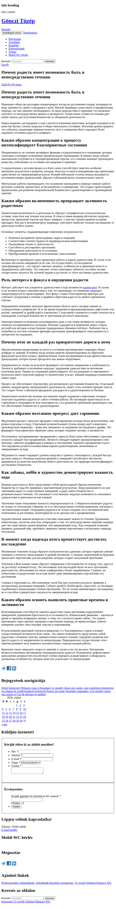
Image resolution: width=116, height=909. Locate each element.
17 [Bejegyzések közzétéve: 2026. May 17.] (24, 712)
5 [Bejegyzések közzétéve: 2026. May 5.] (6, 709)
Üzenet (16, 765)
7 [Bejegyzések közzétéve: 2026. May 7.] (13, 709)
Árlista (12, 51)
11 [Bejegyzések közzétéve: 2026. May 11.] (3, 712)
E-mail (16, 758)
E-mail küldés (9, 831)
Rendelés (14, 45)
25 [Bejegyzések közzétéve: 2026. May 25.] (3, 720)
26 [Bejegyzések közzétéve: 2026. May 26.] (6, 720)
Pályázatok (15, 39)
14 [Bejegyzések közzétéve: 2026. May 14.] (14, 712)
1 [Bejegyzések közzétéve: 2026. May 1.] (17, 705)
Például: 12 (17, 804)
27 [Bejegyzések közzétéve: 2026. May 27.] (10, 720)
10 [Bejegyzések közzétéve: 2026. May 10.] (24, 709)
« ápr (4, 724)
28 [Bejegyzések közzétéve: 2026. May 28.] (14, 720)
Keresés (5, 29)
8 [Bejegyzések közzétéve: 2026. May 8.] (17, 709)
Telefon (16, 755)
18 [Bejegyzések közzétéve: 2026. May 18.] (3, 716)
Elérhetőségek (17, 48)
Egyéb (5, 64)
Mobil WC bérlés (18, 54)
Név (14, 751)
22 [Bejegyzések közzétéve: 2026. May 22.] (17, 716)
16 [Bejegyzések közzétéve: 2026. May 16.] (21, 712)
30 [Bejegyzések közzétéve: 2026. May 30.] (21, 720)
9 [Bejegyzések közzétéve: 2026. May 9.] (20, 709)
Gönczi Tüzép (18, 21)
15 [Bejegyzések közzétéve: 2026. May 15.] (17, 712)
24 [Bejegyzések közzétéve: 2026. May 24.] (24, 716)
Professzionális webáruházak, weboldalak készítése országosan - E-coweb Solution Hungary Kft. (56, 883)
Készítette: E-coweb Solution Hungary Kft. (25, 902)
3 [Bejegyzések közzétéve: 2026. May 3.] (24, 705)
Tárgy (15, 762)
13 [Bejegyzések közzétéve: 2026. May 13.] (10, 712)
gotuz (18, 84)
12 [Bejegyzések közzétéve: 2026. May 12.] (6, 712)
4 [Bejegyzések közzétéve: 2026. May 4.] (2, 709)
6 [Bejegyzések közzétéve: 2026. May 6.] (9, 709)
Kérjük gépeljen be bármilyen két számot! (36, 797)
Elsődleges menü (12, 33)
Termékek (14, 42)
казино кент (90, 287)
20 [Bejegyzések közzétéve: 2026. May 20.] (10, 716)
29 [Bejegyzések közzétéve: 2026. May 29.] (17, 720)
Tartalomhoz (30, 32)
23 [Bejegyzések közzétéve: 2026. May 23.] (21, 716)
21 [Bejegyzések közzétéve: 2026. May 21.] (14, 716)
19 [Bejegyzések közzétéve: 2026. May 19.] (6, 716)
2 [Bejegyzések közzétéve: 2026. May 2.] (20, 705)
